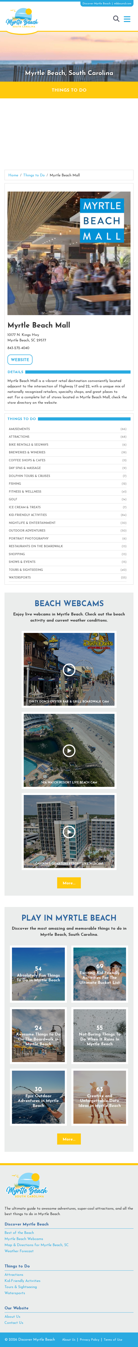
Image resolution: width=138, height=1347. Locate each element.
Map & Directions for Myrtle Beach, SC (37, 1245)
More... (69, 883)
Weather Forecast (19, 1251)
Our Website (16, 1308)
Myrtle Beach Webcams (24, 1239)
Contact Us (14, 1323)
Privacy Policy (89, 1340)
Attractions (14, 1275)
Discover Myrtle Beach (27, 1224)
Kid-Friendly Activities (22, 1281)
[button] (127, 19)
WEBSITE (20, 360)
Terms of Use (113, 1340)
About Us (12, 1317)
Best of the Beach (19, 1233)
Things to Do (17, 1266)
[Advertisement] (69, 132)
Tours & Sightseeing (21, 1287)
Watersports (15, 1293)
